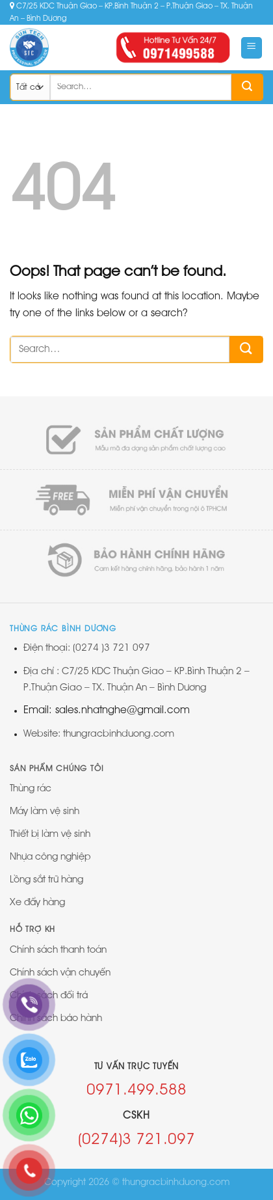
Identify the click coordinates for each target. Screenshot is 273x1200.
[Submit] (247, 87)
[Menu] (252, 48)
